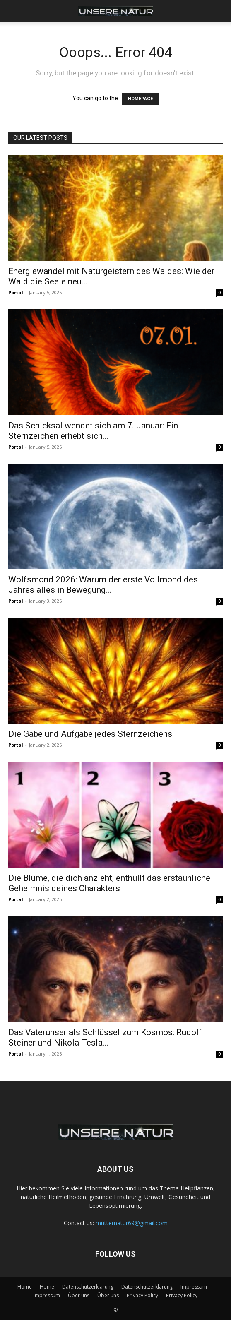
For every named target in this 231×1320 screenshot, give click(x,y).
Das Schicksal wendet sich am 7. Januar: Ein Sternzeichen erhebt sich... (93, 431)
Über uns (78, 1295)
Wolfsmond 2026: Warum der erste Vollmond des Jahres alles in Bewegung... (103, 585)
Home (24, 1286)
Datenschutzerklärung (87, 1286)
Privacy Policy (142, 1295)
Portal (15, 292)
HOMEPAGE (140, 98)
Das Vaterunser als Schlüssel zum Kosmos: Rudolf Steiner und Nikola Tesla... (105, 1037)
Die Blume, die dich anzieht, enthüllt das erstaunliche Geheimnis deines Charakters (109, 883)
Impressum (193, 1286)
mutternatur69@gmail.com (132, 1223)
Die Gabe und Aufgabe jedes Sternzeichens (90, 734)
